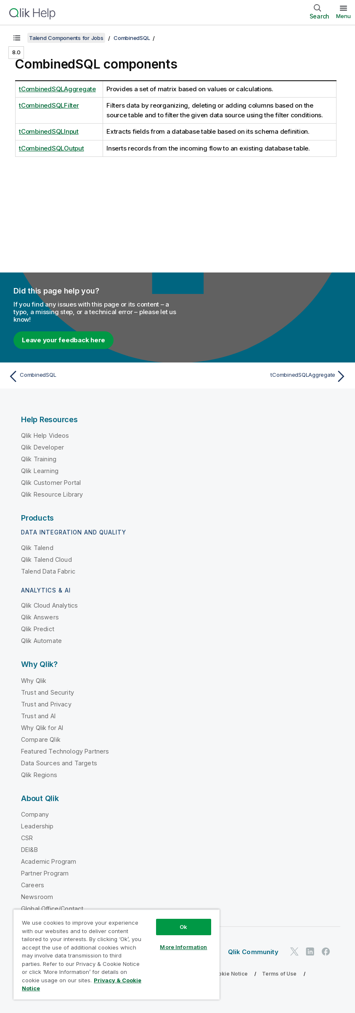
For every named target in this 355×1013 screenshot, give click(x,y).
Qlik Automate (41, 640)
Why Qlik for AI (42, 727)
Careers (32, 885)
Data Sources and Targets (59, 763)
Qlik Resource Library (52, 494)
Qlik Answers (40, 617)
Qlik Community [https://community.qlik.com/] (253, 952)
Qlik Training (38, 459)
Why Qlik (33, 680)
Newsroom (37, 896)
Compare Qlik (41, 739)
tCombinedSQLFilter (49, 105)
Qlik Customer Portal (51, 482)
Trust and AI (38, 715)
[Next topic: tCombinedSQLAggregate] (265, 376)
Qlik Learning (39, 470)
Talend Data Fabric (48, 571)
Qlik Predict (37, 628)
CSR (27, 837)
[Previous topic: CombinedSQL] (90, 376)
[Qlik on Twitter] (294, 951)
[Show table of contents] (17, 38)
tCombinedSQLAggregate (57, 89)
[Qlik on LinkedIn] (310, 951)
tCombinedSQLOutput (51, 148)
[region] (116, 954)
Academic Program (49, 861)
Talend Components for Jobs (66, 37)
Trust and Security (47, 692)
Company (35, 814)
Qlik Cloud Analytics (49, 605)
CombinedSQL (132, 37)
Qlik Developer (42, 447)
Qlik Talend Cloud (46, 559)
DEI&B (29, 849)
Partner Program (45, 873)
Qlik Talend (37, 547)
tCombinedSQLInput (49, 131)
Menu (343, 16)
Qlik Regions (39, 774)
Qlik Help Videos (45, 435)
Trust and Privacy (46, 704)
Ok (183, 926)
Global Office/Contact (52, 908)
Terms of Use (279, 974)
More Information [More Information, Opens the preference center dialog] (183, 947)
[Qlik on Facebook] (326, 951)
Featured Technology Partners (65, 751)
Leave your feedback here (63, 340)
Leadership (37, 826)
